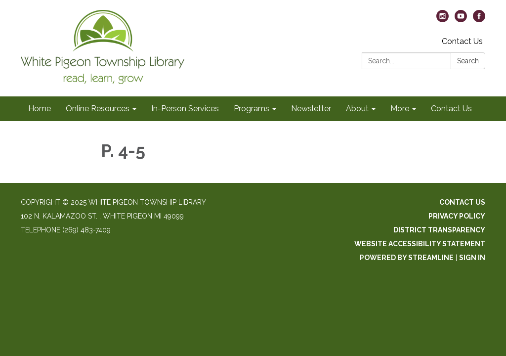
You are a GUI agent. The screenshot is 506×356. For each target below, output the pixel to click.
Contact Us (462, 41)
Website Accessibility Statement (419, 244)
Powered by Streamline (407, 258)
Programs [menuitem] (251, 108)
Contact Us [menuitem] (451, 108)
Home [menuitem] (39, 108)
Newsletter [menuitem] (311, 108)
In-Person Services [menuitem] (185, 108)
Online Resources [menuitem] (97, 108)
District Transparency (439, 230)
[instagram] (442, 19)
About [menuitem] (357, 108)
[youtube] (461, 19)
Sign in (472, 258)
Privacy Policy (456, 216)
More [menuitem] (399, 108)
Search (468, 61)
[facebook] (479, 19)
